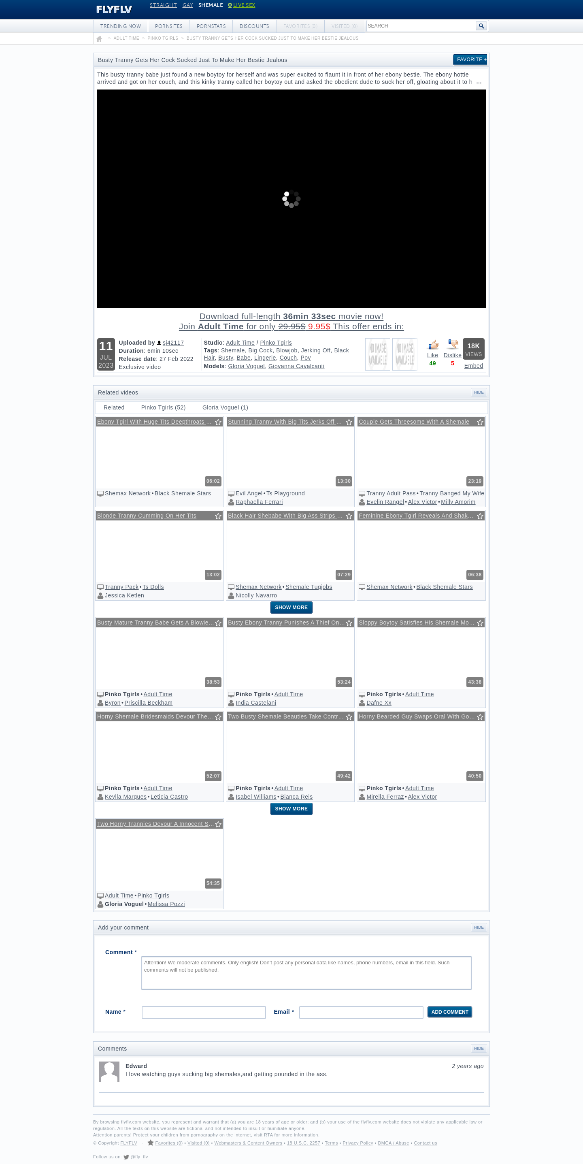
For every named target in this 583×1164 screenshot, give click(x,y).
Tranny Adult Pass (391, 493)
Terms (331, 1143)
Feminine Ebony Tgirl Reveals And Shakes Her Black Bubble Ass (421, 515)
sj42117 (173, 342)
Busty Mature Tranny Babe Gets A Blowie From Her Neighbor (160, 622)
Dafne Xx (379, 702)
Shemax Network (128, 493)
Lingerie (265, 357)
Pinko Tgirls (276, 342)
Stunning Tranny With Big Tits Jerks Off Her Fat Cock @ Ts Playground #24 (290, 421)
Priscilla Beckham (148, 702)
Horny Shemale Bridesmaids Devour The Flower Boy (160, 716)
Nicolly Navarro (256, 595)
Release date (137, 359)
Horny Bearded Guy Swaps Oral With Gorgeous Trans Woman (421, 716)
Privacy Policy (358, 1143)
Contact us (425, 1143)
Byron (113, 702)
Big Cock (261, 350)
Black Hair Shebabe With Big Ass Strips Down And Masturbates (290, 515)
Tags (211, 350)
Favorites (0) (169, 1143)
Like (433, 348)
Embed (473, 365)
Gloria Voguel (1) (225, 407)
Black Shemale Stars (183, 493)
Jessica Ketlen (124, 595)
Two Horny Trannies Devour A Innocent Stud (157, 824)
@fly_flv (139, 1156)
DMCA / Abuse (393, 1143)
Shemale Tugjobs (308, 587)
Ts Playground (285, 493)
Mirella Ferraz (385, 796)
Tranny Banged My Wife (451, 493)
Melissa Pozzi (166, 904)
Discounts (254, 26)
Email (284, 1011)
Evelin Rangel (385, 502)
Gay (188, 5)
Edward (305, 1066)
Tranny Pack (122, 587)
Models (214, 366)
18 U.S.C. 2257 (303, 1143)
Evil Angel (249, 493)
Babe (244, 357)
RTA (268, 1134)
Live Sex (241, 5)
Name (115, 1011)
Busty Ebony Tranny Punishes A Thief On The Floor (290, 622)
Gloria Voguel (246, 366)
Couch (288, 357)
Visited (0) (198, 1143)
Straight (163, 5)
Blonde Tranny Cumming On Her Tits (146, 515)
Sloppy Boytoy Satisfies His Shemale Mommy (420, 622)
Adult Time (240, 342)
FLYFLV (108, 10)
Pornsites (169, 26)
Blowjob (287, 350)
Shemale (233, 350)
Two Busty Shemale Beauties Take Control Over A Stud (290, 716)
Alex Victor (422, 502)
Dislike (453, 348)
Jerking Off (316, 350)
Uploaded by (137, 342)
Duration (131, 350)
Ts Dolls (153, 587)
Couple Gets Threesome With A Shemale (414, 421)
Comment (121, 952)
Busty (225, 357)
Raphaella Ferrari (259, 502)
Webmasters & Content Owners (249, 1143)
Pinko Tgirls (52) (163, 407)
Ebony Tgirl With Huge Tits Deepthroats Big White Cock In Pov (160, 421)
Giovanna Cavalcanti (296, 366)
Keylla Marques (126, 796)
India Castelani (256, 702)
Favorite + (472, 59)
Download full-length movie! (291, 321)
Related (114, 407)
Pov (305, 357)
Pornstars (211, 26)
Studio (213, 342)
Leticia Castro (169, 796)
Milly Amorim (458, 502)
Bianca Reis (296, 796)
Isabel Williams (256, 796)
